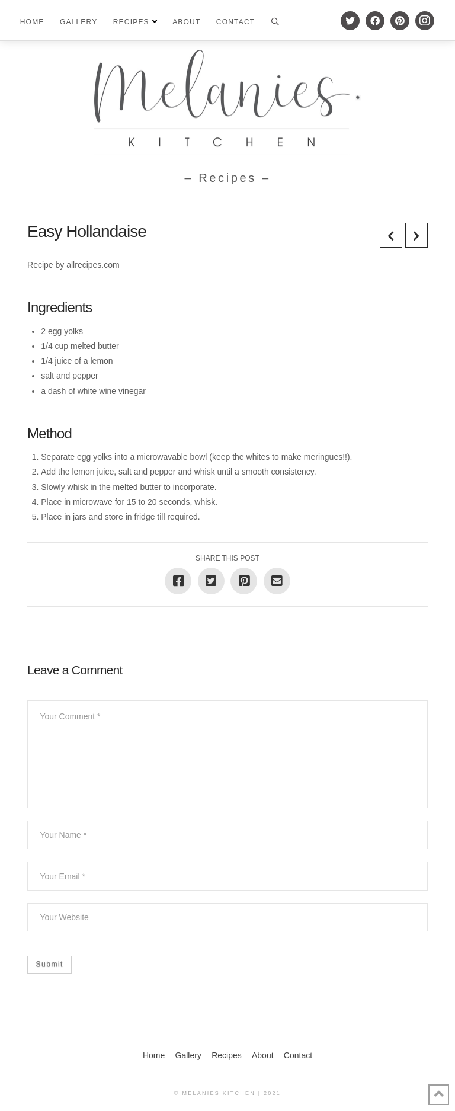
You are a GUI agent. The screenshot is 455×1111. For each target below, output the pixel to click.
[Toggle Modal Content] (275, 21)
